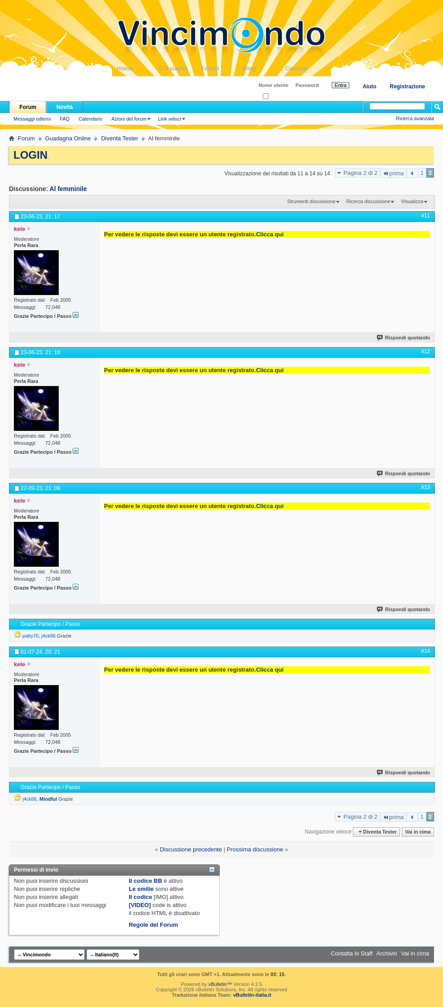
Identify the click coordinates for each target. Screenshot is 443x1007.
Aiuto (370, 86)
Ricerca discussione (368, 201)
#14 (425, 651)
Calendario (90, 119)
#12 (425, 351)
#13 (425, 487)
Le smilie (141, 888)
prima (393, 173)
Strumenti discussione (311, 201)
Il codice (140, 897)
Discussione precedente (191, 849)
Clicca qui (269, 234)
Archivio (387, 953)
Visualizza (412, 201)
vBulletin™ (220, 984)
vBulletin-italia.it (252, 995)
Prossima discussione (255, 849)
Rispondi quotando (404, 337)
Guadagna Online (68, 138)
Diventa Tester (119, 138)
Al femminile (68, 188)
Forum (222, 68)
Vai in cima (417, 831)
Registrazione (407, 86)
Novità (64, 107)
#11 (425, 216)
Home (138, 68)
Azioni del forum (129, 119)
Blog (264, 68)
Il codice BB (145, 880)
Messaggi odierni (32, 119)
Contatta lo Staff (352, 953)
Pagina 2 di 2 (360, 172)
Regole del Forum (153, 924)
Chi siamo (180, 68)
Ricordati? (276, 96)
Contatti (306, 68)
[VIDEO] (140, 905)
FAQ (64, 119)
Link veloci (169, 119)
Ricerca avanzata (415, 118)
